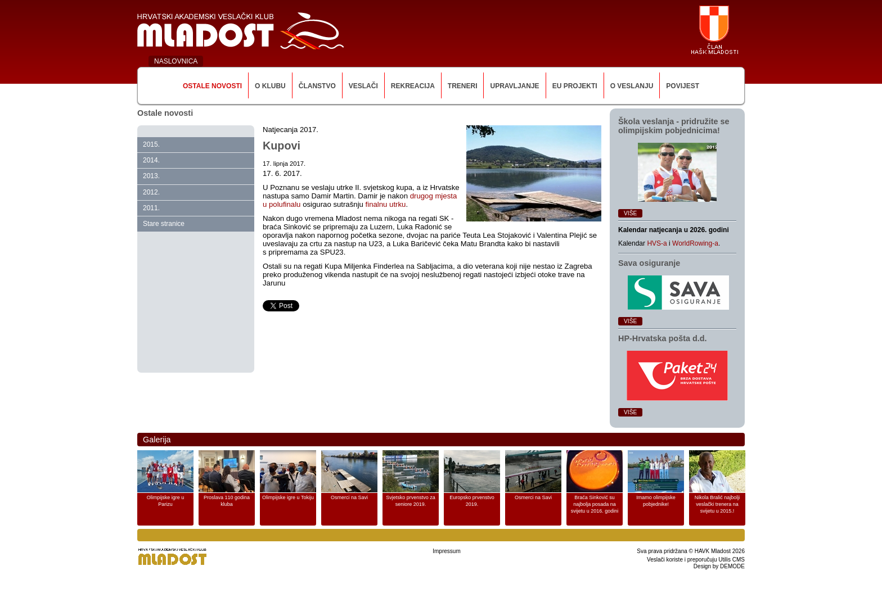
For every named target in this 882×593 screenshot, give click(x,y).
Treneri (463, 86)
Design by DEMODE (719, 566)
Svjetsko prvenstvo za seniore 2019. (410, 501)
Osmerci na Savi (349, 497)
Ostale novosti (212, 86)
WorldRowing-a (695, 243)
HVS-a (657, 243)
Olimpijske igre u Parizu (165, 501)
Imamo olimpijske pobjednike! (656, 501)
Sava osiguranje (649, 263)
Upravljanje (514, 86)
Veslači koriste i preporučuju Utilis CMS (696, 559)
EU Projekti (574, 86)
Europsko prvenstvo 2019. (471, 501)
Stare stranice (163, 224)
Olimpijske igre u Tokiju (288, 497)
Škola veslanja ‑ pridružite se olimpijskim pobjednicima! (674, 126)
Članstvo (317, 86)
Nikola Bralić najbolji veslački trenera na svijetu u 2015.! (717, 504)
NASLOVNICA (175, 61)
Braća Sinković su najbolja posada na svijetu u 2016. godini (595, 504)
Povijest (682, 86)
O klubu (270, 86)
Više (630, 213)
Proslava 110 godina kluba (227, 501)
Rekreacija (413, 86)
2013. (151, 176)
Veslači (363, 86)
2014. (151, 160)
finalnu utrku (386, 204)
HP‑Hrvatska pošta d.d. (662, 338)
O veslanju (632, 86)
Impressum (446, 551)
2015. (151, 144)
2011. (151, 208)
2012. (151, 192)
